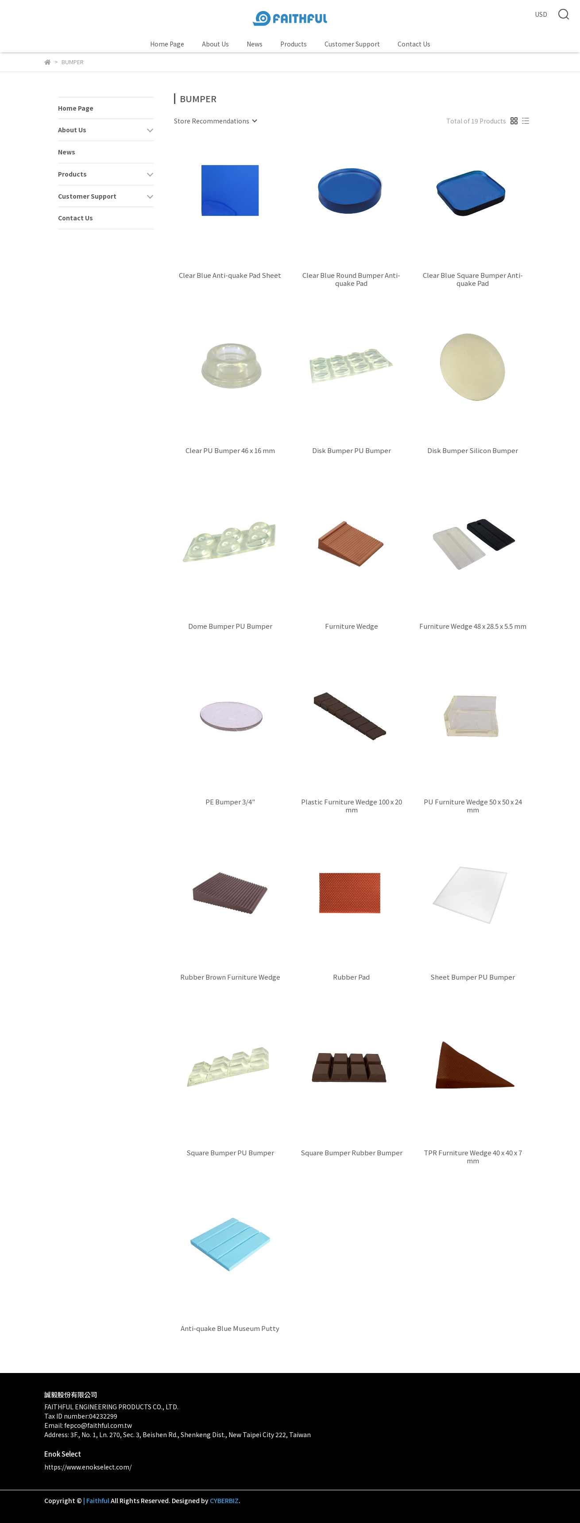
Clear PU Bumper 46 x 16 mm (230, 450)
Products (293, 43)
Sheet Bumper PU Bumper (472, 977)
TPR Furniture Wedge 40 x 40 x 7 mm (473, 1157)
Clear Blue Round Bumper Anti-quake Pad (351, 279)
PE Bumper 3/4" (230, 802)
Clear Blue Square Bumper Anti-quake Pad (473, 279)
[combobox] (215, 121)
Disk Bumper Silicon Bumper (472, 450)
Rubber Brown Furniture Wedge (230, 977)
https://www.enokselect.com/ (87, 1466)
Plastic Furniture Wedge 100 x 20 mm (351, 806)
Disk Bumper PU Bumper (351, 450)
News (255, 43)
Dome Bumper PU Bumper (230, 626)
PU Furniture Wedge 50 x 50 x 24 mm (473, 806)
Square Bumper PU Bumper (230, 1153)
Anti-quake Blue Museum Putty (230, 1328)
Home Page (167, 43)
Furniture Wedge (351, 626)
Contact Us (414, 43)
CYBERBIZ (224, 1500)
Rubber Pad (351, 977)
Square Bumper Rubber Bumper (351, 1153)
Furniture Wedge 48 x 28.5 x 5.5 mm (472, 626)
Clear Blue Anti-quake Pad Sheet (230, 275)
